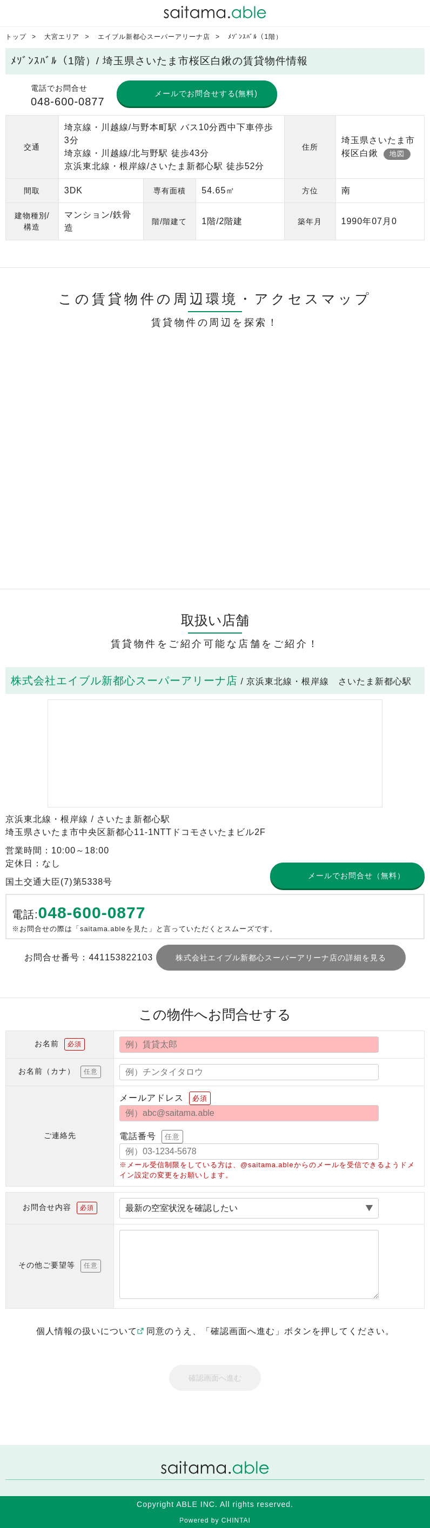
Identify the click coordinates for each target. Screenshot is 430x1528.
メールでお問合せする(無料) (206, 93)
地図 (397, 154)
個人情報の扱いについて (90, 1331)
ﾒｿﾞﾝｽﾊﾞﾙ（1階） (255, 37)
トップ (15, 37)
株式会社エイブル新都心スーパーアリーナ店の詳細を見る (281, 957)
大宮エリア (61, 37)
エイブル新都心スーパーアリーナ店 (154, 37)
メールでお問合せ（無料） (356, 875)
